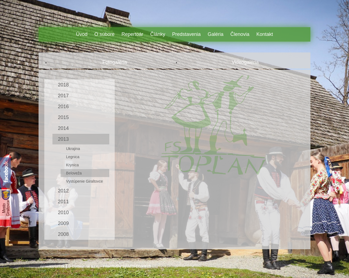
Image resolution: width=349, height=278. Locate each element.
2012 (63, 190)
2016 (63, 106)
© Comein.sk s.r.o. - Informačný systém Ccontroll (109, 266)
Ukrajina (73, 148)
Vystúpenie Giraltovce (84, 181)
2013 (63, 139)
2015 (63, 117)
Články (157, 34)
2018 (63, 85)
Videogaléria (245, 62)
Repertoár (132, 34)
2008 (63, 234)
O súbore (104, 34)
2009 (63, 223)
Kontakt (264, 34)
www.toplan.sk (52, 266)
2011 (63, 201)
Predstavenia (186, 34)
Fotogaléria (114, 62)
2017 (63, 95)
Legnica (72, 157)
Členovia (240, 34)
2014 (63, 128)
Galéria (215, 34)
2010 (63, 212)
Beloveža (74, 173)
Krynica (72, 165)
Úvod (82, 34)
